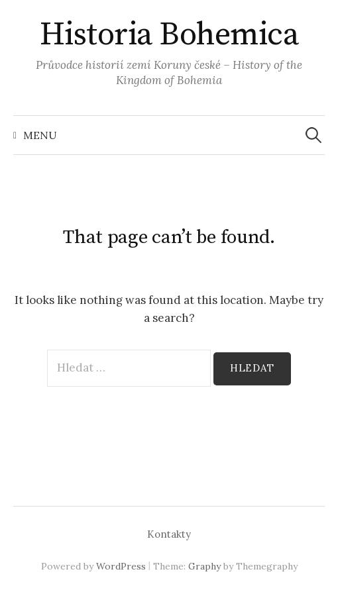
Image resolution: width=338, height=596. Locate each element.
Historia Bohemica (169, 35)
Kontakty (169, 534)
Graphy (204, 566)
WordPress (121, 566)
